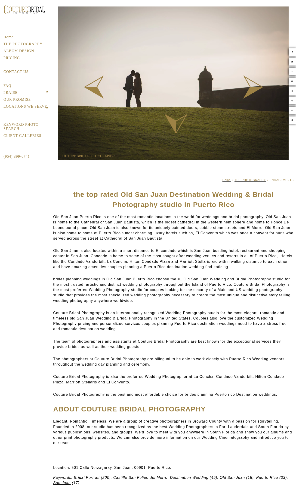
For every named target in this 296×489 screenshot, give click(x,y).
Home (8, 37)
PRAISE (10, 92)
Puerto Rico (267, 478)
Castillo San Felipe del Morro (140, 478)
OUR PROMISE (17, 99)
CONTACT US (15, 72)
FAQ (7, 86)
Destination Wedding (189, 478)
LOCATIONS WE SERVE (25, 106)
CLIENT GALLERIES (22, 136)
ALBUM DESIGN (18, 51)
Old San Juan (232, 478)
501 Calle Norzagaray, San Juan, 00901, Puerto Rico (120, 468)
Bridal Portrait (87, 478)
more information (171, 437)
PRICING (11, 58)
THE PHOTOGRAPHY (23, 44)
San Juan (62, 483)
